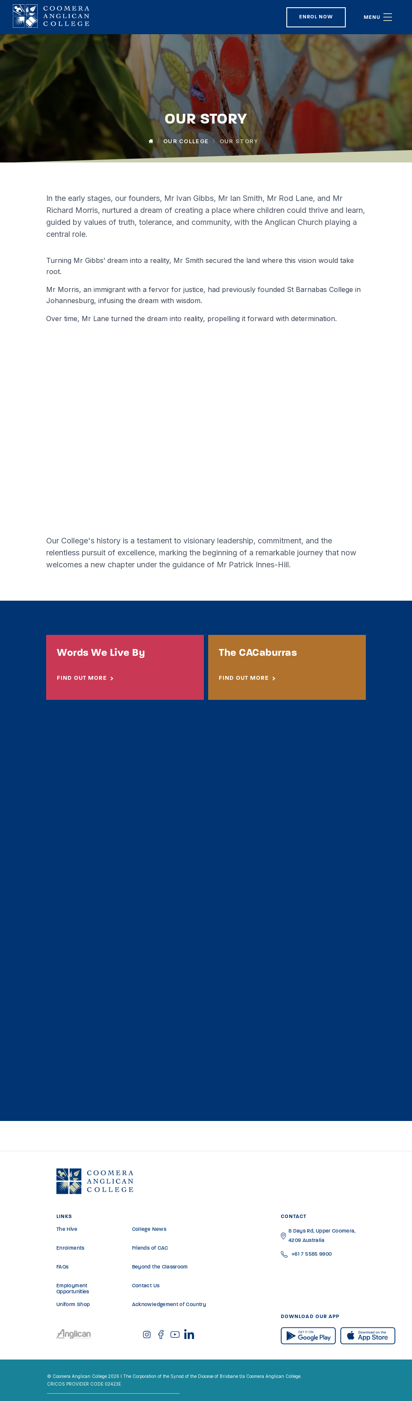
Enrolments (70, 1248)
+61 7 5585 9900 (311, 1254)
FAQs (62, 1267)
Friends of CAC (150, 1248)
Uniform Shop (73, 1304)
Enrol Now (316, 17)
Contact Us (146, 1286)
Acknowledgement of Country (169, 1304)
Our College (186, 141)
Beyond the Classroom (160, 1267)
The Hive (66, 1229)
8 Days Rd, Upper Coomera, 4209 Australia (322, 1236)
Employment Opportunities (72, 1289)
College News (149, 1229)
